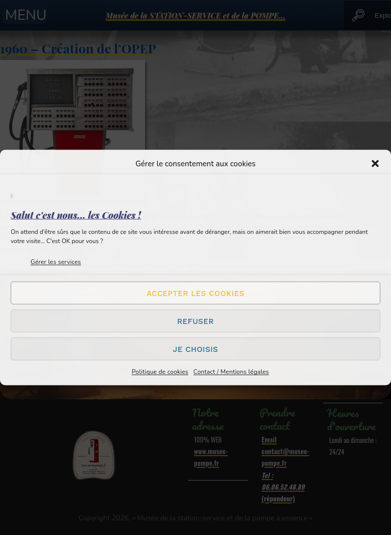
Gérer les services (56, 262)
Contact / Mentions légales (231, 372)
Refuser (195, 320)
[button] (375, 164)
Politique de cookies (160, 372)
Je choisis (195, 348)
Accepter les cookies (195, 293)
